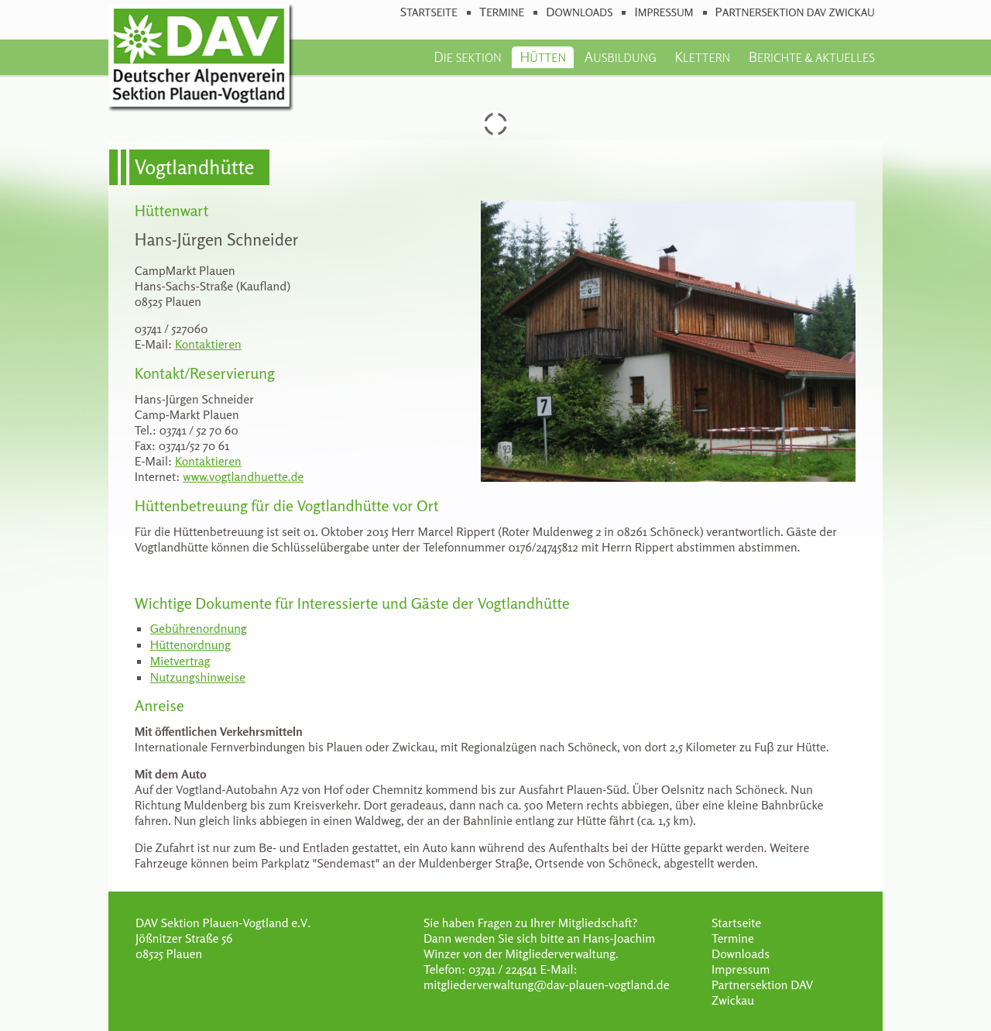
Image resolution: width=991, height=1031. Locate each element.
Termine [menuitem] (501, 12)
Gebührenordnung (198, 628)
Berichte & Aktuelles (812, 56)
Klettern (703, 56)
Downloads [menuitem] (579, 12)
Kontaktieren (208, 344)
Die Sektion (467, 56)
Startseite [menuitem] (429, 12)
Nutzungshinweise (197, 677)
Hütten (543, 56)
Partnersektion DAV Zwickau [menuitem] (795, 12)
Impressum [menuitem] (663, 12)
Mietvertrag (180, 660)
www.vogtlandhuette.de (243, 476)
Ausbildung (621, 56)
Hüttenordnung (190, 644)
